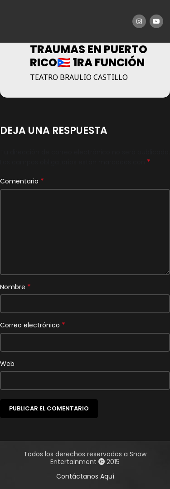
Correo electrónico (32, 325)
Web (7, 363)
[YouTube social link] (156, 21)
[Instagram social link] (139, 21)
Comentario (22, 181)
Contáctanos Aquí (85, 476)
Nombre (15, 287)
